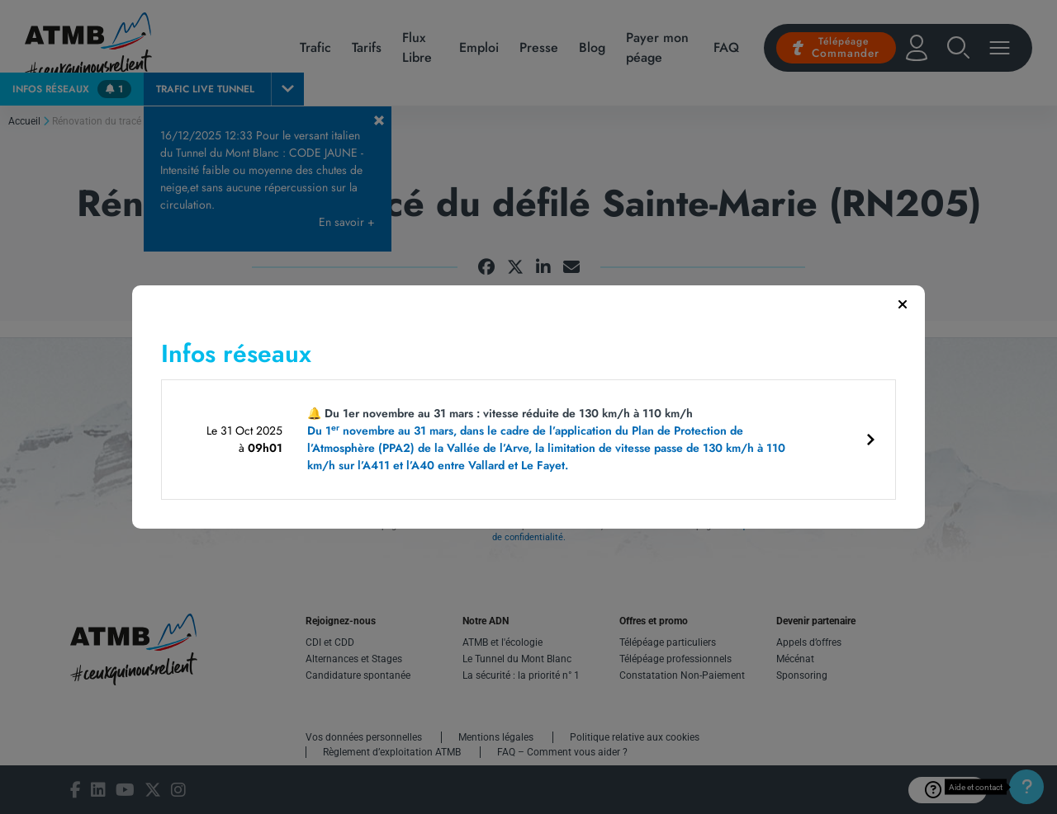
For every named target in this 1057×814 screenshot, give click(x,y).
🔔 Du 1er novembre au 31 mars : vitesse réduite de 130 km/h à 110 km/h (551, 439)
